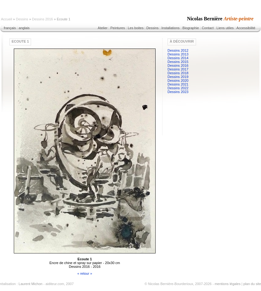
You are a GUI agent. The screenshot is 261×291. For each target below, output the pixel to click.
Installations (170, 28)
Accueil (6, 19)
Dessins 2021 (178, 84)
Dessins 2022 (178, 88)
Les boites (135, 28)
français (10, 28)
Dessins (22, 19)
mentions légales (228, 284)
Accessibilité (245, 28)
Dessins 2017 (178, 69)
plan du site (252, 284)
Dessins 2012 (178, 50)
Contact (208, 28)
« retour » (84, 273)
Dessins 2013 (178, 54)
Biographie (191, 28)
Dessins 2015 (178, 62)
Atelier (103, 28)
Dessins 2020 (178, 80)
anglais (24, 28)
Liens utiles (225, 28)
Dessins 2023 (178, 92)
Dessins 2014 (178, 58)
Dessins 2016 (42, 19)
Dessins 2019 (178, 77)
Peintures (117, 28)
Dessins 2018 (178, 73)
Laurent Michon (30, 284)
